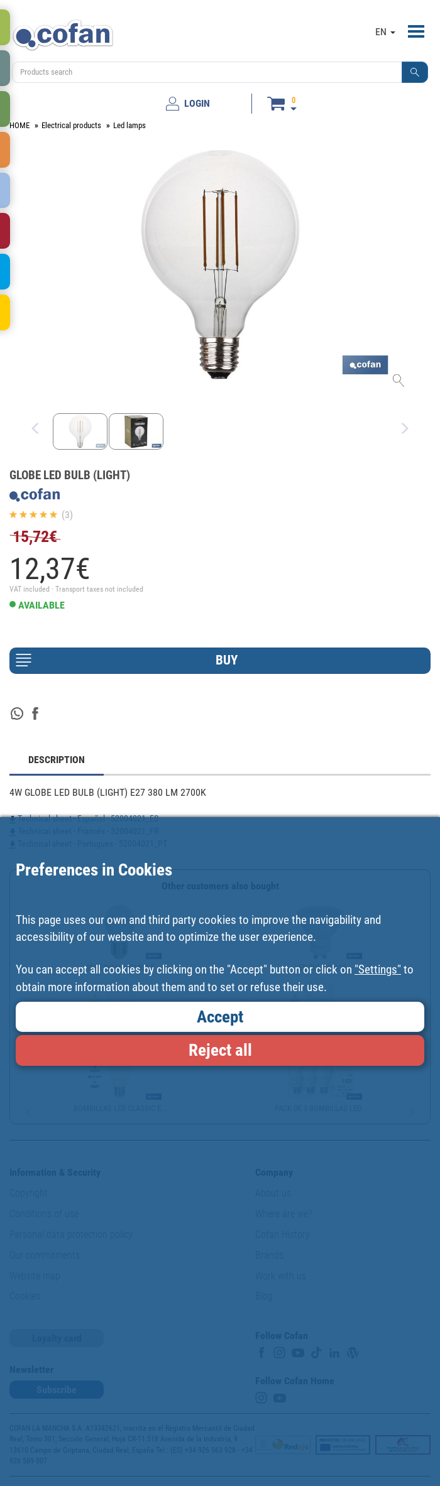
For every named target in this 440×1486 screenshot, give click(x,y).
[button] (415, 72)
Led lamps (129, 125)
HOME (19, 125)
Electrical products (71, 125)
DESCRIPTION (56, 760)
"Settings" (378, 969)
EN (385, 32)
